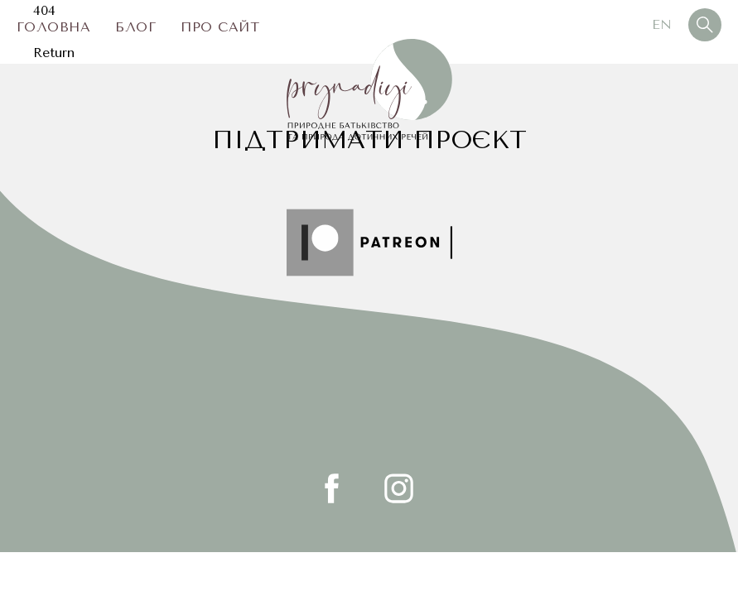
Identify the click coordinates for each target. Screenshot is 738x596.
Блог (135, 27)
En (662, 24)
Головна (53, 27)
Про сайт (220, 27)
